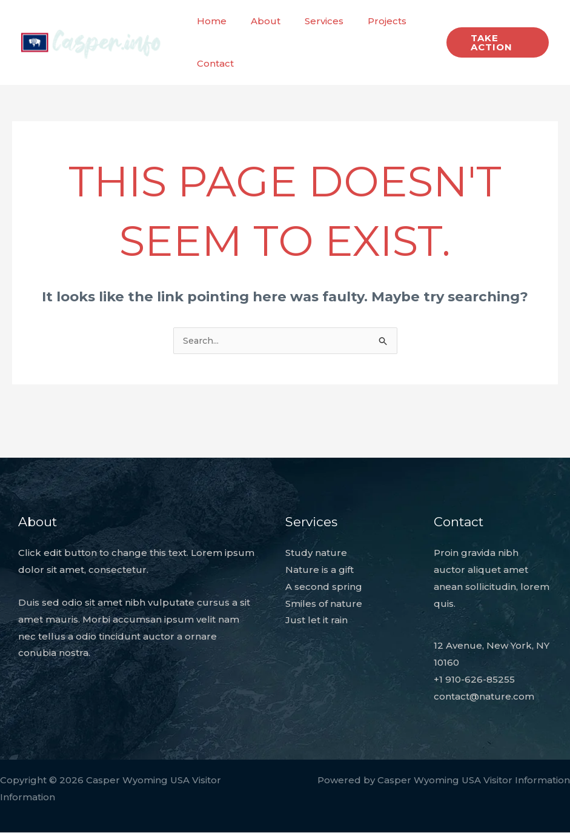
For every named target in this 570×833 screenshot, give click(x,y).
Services (309, 21)
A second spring (323, 587)
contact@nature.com (484, 697)
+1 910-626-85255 (474, 680)
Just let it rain (316, 620)
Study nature (316, 553)
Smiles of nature (323, 604)
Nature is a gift (319, 570)
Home (209, 21)
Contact (212, 63)
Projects (365, 21)
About (256, 21)
